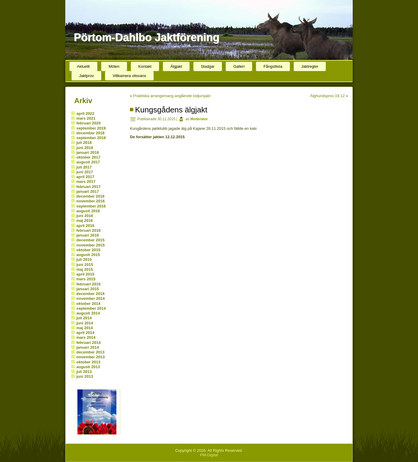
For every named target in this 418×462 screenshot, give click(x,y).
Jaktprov (86, 75)
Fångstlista (272, 66)
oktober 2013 (88, 362)
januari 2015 (87, 289)
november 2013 (90, 357)
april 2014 (85, 332)
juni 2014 (84, 323)
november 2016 (90, 201)
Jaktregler (309, 66)
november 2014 (90, 298)
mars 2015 (86, 279)
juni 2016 (84, 215)
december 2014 (90, 293)
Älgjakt (176, 66)
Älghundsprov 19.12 (327, 96)
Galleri (239, 66)
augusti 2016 (88, 211)
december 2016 (90, 196)
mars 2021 (86, 118)
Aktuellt (83, 66)
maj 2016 (84, 220)
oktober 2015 (88, 250)
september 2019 (91, 128)
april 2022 (85, 113)
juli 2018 (84, 142)
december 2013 (90, 352)
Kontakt (145, 66)
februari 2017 (88, 186)
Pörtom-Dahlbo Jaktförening (146, 37)
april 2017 (85, 176)
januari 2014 (87, 347)
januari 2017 (87, 191)
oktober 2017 (88, 157)
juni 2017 (84, 172)
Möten (114, 66)
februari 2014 (88, 342)
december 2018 (90, 133)
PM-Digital (209, 455)
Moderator (199, 119)
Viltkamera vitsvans (129, 75)
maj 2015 (84, 269)
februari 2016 (88, 230)
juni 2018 (84, 147)
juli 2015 (84, 259)
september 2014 (91, 308)
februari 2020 (88, 123)
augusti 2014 (88, 313)
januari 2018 (87, 152)
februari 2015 (88, 284)
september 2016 (91, 206)
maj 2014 (84, 328)
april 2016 (85, 225)
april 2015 (85, 274)
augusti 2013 (88, 367)
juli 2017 (84, 167)
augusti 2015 (88, 254)
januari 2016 (87, 235)
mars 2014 (86, 337)
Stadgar (208, 66)
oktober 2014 (88, 303)
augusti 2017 (88, 162)
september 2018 (91, 138)
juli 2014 (84, 318)
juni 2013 (84, 376)
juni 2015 (84, 264)
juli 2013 (84, 371)
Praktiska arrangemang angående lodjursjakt (171, 96)
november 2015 (90, 245)
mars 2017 (86, 181)
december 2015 (90, 240)
